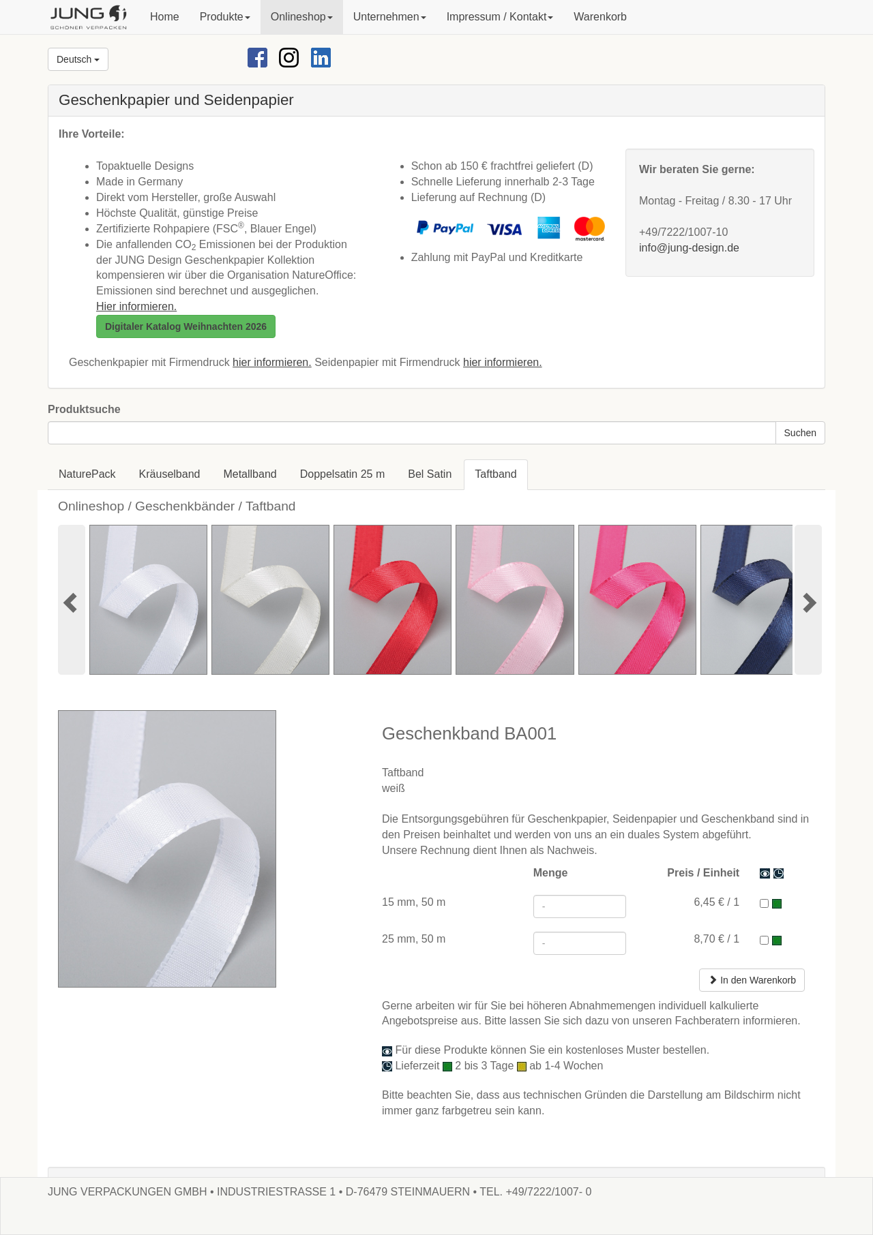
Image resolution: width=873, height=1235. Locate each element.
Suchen (800, 432)
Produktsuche (84, 409)
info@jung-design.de (689, 248)
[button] (225, 17)
